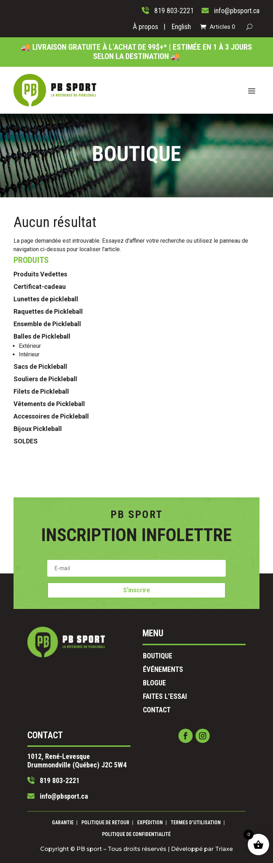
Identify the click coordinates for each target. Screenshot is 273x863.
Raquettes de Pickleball (48, 381)
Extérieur (30, 415)
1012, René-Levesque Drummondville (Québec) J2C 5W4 (105, 738)
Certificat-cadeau (40, 356)
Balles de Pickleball (42, 406)
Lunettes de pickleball (46, 369)
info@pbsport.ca (95, 757)
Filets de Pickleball (41, 461)
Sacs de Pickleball (40, 436)
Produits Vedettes (40, 344)
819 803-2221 (93, 749)
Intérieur (29, 424)
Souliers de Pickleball (45, 449)
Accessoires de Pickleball (51, 486)
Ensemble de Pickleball (47, 394)
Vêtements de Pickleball (49, 474)
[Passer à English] (181, 28)
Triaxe (182, 843)
